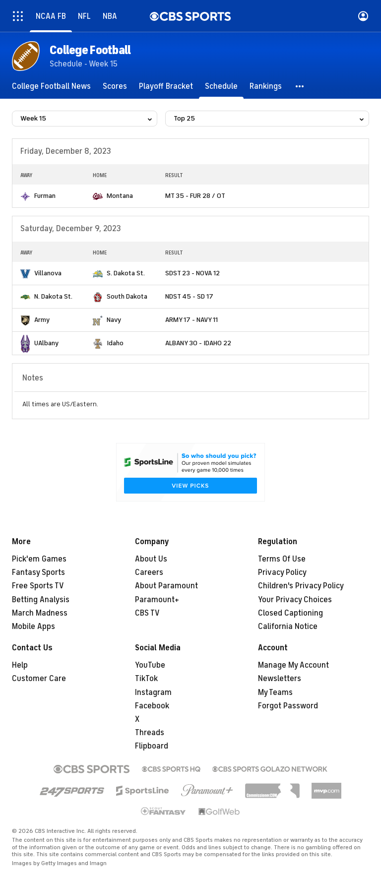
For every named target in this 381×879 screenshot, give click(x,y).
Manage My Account (293, 665)
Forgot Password (288, 706)
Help (20, 665)
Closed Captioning (290, 613)
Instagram (153, 692)
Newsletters (279, 679)
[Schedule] (221, 86)
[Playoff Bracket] (166, 86)
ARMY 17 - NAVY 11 (191, 319)
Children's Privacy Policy (301, 586)
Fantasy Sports (38, 572)
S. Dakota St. (126, 273)
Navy (114, 319)
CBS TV (147, 613)
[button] (300, 86)
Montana (120, 195)
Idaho (115, 343)
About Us (151, 559)
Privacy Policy (282, 572)
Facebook (152, 706)
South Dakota (127, 296)
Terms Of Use (282, 559)
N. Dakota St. (53, 296)
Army (42, 319)
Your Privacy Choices (295, 600)
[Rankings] (266, 86)
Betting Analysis (40, 600)
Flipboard (151, 746)
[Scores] (115, 86)
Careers (149, 572)
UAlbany (46, 343)
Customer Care (39, 679)
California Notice (288, 626)
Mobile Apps (33, 626)
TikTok (146, 679)
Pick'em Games (39, 559)
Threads (149, 733)
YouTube (150, 665)
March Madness (39, 613)
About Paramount (166, 586)
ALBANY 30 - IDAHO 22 (198, 343)
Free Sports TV (38, 586)
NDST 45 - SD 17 (189, 296)
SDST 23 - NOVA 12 (192, 273)
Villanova (48, 273)
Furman (45, 195)
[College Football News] (51, 86)
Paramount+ (157, 600)
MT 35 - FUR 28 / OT (195, 195)
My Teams (275, 692)
